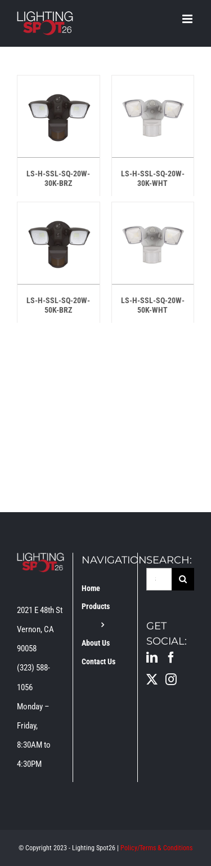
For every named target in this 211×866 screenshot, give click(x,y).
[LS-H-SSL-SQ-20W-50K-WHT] (153, 212)
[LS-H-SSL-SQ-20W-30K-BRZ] (58, 85)
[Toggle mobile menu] (188, 19)
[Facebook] (171, 657)
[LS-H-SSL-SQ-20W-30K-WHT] (153, 85)
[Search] (183, 579)
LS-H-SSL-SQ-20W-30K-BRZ (58, 178)
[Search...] (159, 579)
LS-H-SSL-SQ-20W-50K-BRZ (58, 305)
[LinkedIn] (152, 657)
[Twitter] (152, 679)
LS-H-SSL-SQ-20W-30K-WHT (153, 178)
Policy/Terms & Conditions (156, 848)
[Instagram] (171, 679)
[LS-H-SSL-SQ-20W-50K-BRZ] (58, 212)
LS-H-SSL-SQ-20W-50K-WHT (153, 305)
